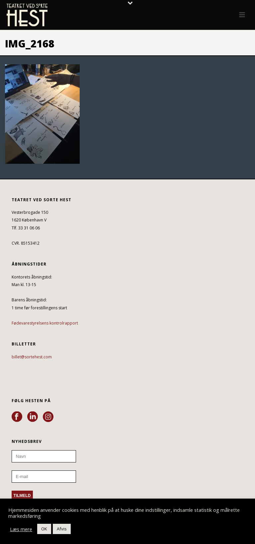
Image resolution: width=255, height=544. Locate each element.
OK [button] (44, 529)
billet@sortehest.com (32, 357)
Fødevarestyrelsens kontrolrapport (45, 323)
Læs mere (21, 529)
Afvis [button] (62, 529)
